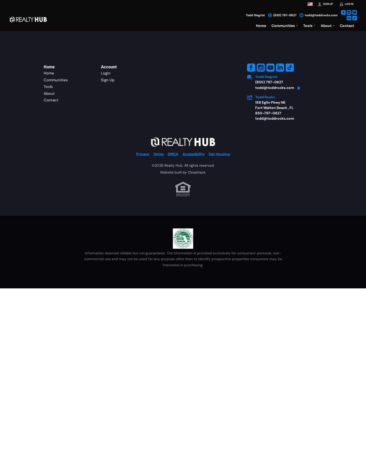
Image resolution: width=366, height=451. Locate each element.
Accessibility (193, 154)
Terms (158, 154)
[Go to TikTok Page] (354, 18)
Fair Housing (219, 154)
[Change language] (310, 4)
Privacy (142, 154)
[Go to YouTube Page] (354, 12)
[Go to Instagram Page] (349, 12)
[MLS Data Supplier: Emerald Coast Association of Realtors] (183, 238)
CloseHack (196, 172)
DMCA (173, 154)
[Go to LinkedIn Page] (349, 18)
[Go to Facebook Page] (343, 12)
